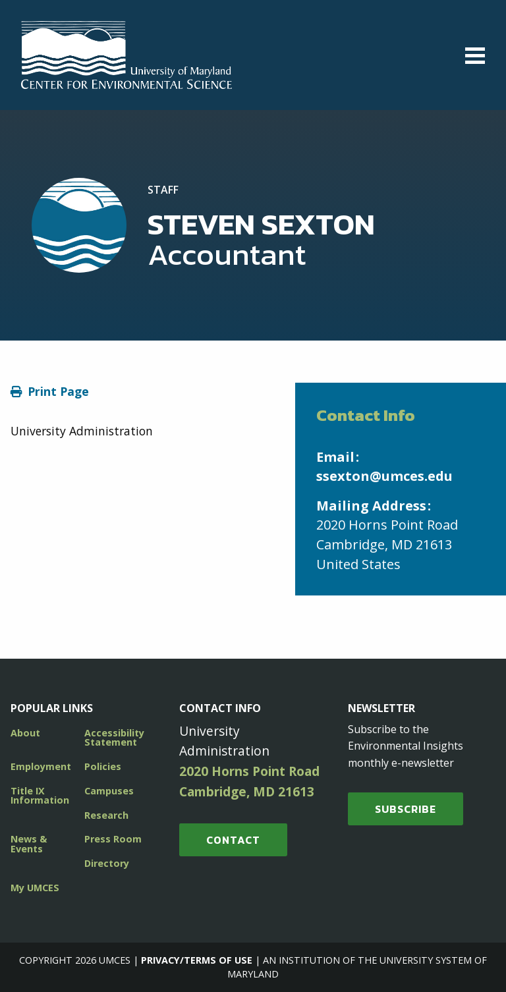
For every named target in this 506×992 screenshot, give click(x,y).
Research (106, 815)
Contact (233, 840)
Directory (106, 863)
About (25, 733)
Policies (102, 766)
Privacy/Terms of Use (196, 960)
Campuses (109, 791)
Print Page (58, 391)
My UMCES (35, 887)
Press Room (113, 839)
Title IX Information (40, 795)
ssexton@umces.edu (384, 476)
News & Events (29, 843)
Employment (41, 766)
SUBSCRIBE (405, 809)
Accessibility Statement (114, 737)
